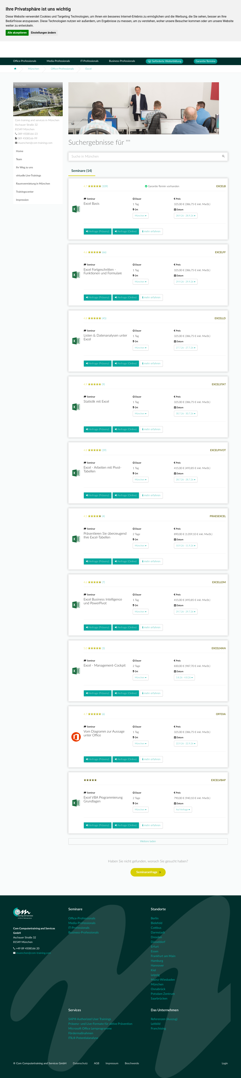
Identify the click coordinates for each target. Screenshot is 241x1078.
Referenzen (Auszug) (164, 1019)
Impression (22, 200)
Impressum (112, 1063)
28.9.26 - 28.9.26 (185, 216)
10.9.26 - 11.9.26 (185, 545)
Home (19, 151)
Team (19, 159)
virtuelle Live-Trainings (28, 175)
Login (225, 1063)
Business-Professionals (122, 61)
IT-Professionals (89, 61)
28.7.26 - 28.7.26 (185, 479)
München (33, 69)
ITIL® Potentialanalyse (83, 1038)
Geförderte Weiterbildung (164, 61)
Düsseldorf (158, 941)
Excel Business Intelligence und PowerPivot (103, 601)
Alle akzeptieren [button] (17, 32)
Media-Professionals (58, 61)
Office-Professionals (24, 61)
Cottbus (156, 927)
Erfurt (155, 946)
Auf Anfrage (183, 809)
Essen (154, 951)
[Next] (148, 841)
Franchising (158, 1028)
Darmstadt (158, 932)
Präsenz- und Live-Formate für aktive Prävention (100, 1023)
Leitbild (155, 1023)
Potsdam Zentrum (163, 993)
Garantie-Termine (205, 61)
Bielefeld (156, 923)
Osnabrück (158, 989)
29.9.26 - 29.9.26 (185, 282)
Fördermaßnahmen (80, 1033)
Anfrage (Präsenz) (97, 231)
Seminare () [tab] (81, 171)
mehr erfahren (151, 231)
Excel (88, 69)
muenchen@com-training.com (33, 953)
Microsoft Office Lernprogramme (90, 1028)
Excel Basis (91, 203)
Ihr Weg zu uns (24, 167)
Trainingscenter (25, 192)
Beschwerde (132, 1063)
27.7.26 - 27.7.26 (185, 348)
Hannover (157, 965)
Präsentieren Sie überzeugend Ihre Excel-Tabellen (105, 535)
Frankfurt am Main (163, 956)
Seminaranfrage (148, 872)
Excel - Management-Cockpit (105, 665)
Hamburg (157, 960)
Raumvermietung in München (33, 183)
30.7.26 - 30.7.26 (185, 413)
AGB (97, 1063)
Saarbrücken (159, 998)
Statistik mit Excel (96, 401)
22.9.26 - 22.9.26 (185, 743)
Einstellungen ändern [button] (43, 32)
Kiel (153, 970)
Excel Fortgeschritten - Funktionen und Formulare (103, 271)
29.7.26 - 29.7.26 (185, 612)
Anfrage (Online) (126, 231)
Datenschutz (80, 1063)
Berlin (155, 918)
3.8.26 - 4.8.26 (184, 677)
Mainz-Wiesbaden (163, 979)
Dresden (156, 937)
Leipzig (155, 975)
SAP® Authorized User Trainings (89, 1019)
